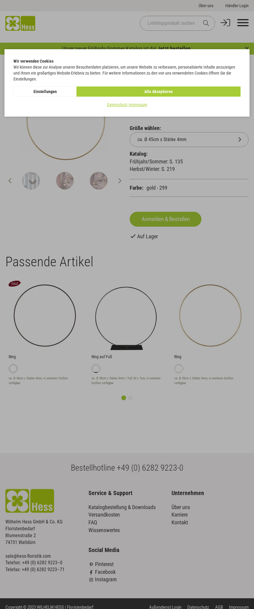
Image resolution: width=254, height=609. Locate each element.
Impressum (137, 104)
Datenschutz (117, 104)
